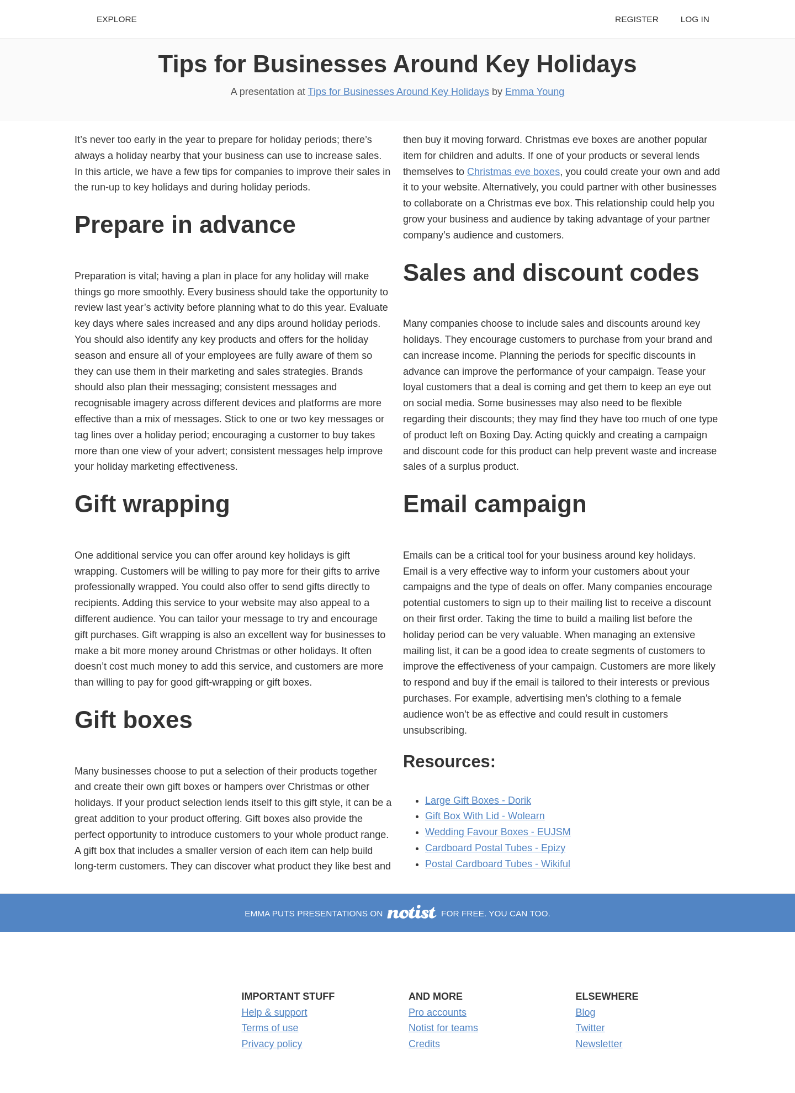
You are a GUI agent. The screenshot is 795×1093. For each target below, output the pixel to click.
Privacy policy (272, 1043)
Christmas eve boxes (513, 171)
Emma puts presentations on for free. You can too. (397, 913)
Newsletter (599, 1043)
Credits (424, 1043)
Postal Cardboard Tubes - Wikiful (497, 863)
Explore (117, 19)
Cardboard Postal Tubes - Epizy (495, 847)
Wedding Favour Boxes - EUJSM (498, 831)
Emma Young (534, 91)
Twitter (590, 1027)
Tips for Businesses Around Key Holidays (397, 63)
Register (637, 19)
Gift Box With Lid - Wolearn (485, 815)
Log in (695, 19)
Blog (586, 1012)
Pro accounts (438, 1012)
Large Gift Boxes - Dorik (478, 800)
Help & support (275, 1012)
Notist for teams (443, 1027)
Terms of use (270, 1027)
